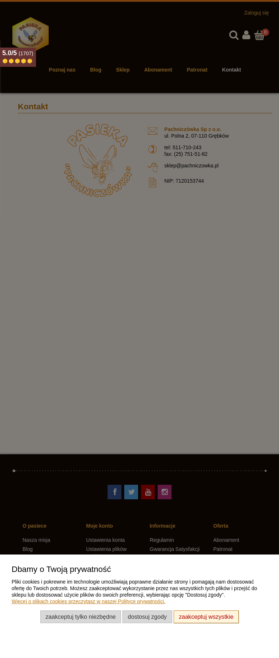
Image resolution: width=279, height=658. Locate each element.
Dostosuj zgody (147, 616)
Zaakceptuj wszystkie (206, 616)
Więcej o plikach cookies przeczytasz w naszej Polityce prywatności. (88, 601)
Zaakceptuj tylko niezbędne (80, 616)
